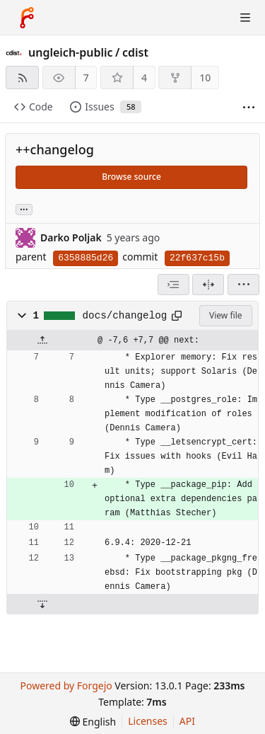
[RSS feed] (22, 77)
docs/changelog (125, 315)
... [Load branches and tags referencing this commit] (24, 208)
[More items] (248, 107)
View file (225, 315)
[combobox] (173, 284)
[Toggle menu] (245, 17)
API (187, 721)
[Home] (27, 17)
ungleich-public (70, 52)
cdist (135, 52)
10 (205, 77)
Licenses (147, 721)
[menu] (243, 284)
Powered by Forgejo (66, 685)
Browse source (131, 177)
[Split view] (208, 284)
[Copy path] (177, 316)
